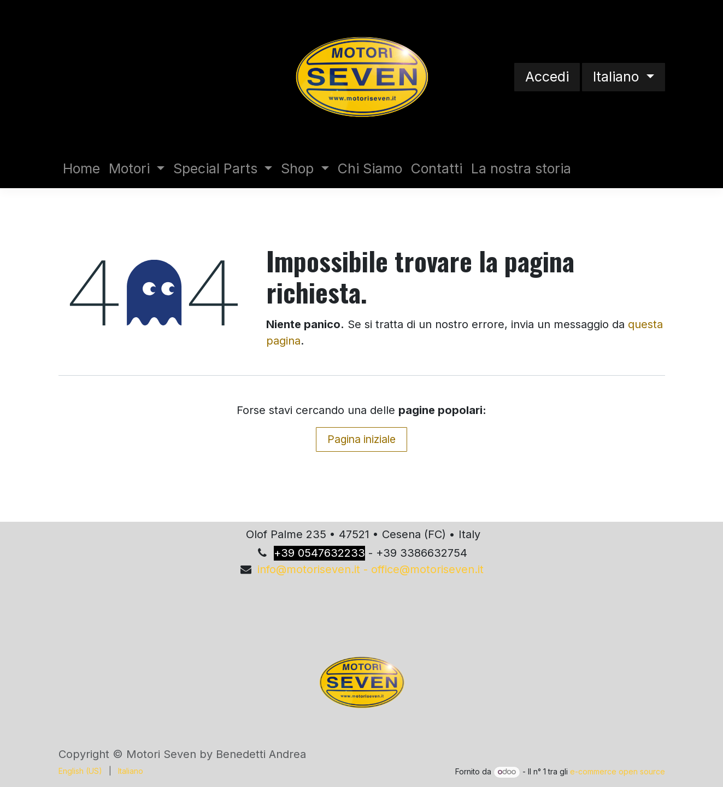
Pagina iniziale (361, 439)
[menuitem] (81, 169)
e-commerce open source (617, 771)
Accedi (547, 76)
